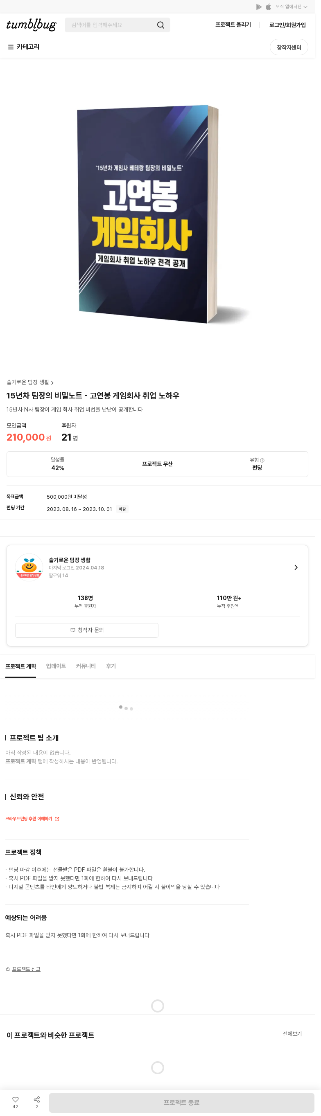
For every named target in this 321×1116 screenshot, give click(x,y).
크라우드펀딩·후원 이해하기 (32, 820)
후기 (111, 666)
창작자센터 (289, 47)
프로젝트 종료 (182, 1103)
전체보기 (292, 1033)
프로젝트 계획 (20, 666)
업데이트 (56, 666)
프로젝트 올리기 (233, 24)
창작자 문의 (87, 630)
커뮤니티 (86, 666)
